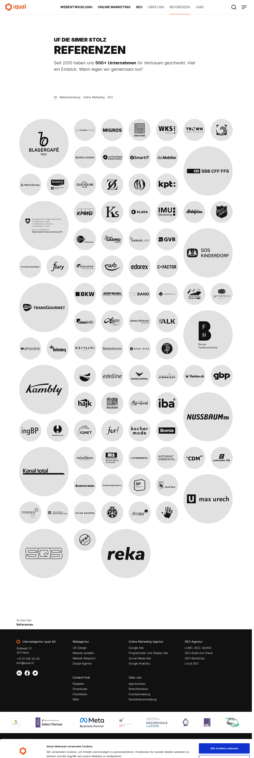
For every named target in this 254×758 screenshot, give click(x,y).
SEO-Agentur (194, 641)
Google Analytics (139, 663)
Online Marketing (114, 7)
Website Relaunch (84, 658)
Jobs (199, 7)
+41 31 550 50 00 (28, 658)
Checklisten (80, 694)
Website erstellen (83, 653)
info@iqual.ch (25, 663)
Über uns (156, 7)
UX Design (79, 648)
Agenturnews (137, 683)
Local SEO (192, 663)
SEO (139, 7)
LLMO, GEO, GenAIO (198, 648)
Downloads (80, 689)
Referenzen (180, 7)
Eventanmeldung (139, 694)
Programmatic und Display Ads (148, 653)
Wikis (76, 699)
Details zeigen (56, 750)
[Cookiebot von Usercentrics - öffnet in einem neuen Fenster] (23, 751)
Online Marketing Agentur (146, 641)
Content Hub (81, 677)
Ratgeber (78, 683)
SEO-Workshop (195, 658)
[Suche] (233, 7)
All (55, 97)
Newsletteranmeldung (143, 699)
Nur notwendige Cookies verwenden (224, 746)
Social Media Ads (140, 658)
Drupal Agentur (82, 663)
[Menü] (244, 7)
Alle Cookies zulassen (224, 732)
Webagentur (81, 641)
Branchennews (138, 689)
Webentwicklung (76, 7)
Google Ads (136, 648)
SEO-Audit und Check (199, 653)
